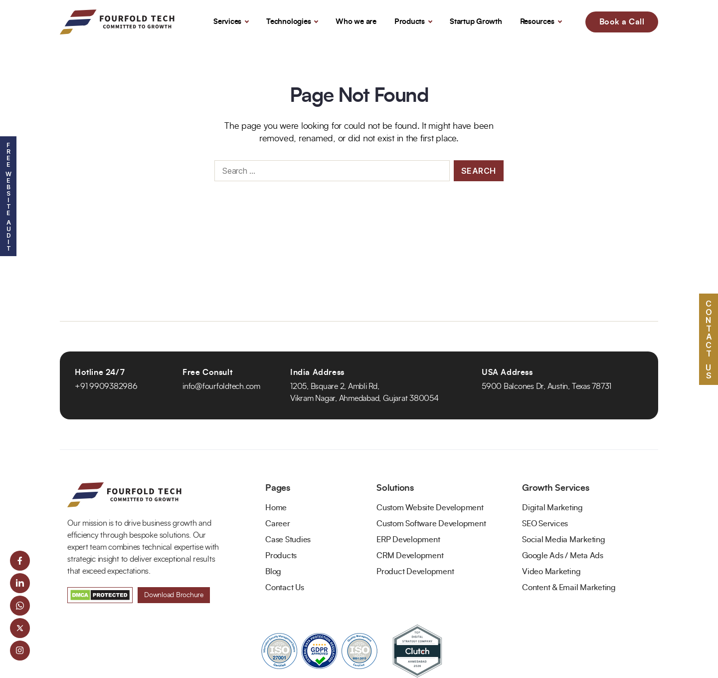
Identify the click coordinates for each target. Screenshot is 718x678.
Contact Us (284, 588)
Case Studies (288, 540)
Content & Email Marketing (569, 588)
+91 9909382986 (106, 386)
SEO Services (545, 524)
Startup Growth (476, 21)
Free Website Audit (8, 196)
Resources (537, 21)
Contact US (709, 339)
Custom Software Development (431, 524)
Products (409, 21)
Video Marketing (551, 572)
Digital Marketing (552, 508)
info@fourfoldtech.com (221, 386)
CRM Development (409, 556)
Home (276, 508)
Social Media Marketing (563, 540)
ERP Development (408, 540)
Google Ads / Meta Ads (562, 556)
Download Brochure (173, 595)
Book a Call (622, 22)
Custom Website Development (430, 508)
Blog (273, 572)
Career (277, 524)
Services (227, 21)
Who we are (356, 21)
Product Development (415, 572)
